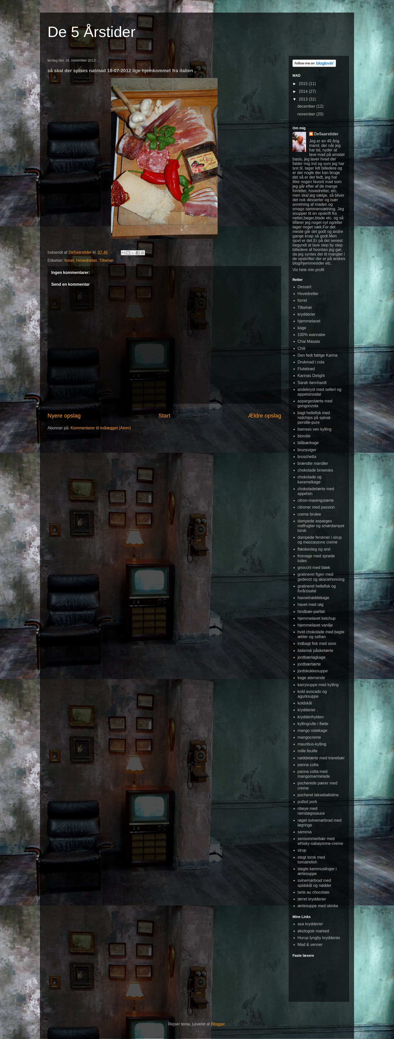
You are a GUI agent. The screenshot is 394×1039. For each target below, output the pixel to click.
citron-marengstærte (316, 500)
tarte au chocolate (313, 892)
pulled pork (307, 802)
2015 (304, 83)
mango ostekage (312, 730)
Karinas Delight (311, 375)
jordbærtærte (309, 664)
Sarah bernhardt (312, 383)
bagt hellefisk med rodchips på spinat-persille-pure (314, 418)
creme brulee (309, 514)
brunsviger (307, 450)
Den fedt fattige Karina (317, 355)
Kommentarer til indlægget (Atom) (101, 428)
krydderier (306, 314)
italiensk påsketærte (315, 650)
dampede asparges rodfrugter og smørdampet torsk (321, 526)
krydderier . (308, 710)
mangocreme (309, 737)
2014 (304, 91)
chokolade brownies (315, 470)
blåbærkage (308, 443)
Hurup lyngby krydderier (319, 938)
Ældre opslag (264, 415)
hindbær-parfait (311, 611)
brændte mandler (313, 463)
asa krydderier (310, 924)
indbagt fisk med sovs (317, 643)
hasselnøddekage (313, 598)
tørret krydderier (312, 899)
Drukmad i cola (311, 362)
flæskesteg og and (314, 549)
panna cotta (308, 765)
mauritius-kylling (312, 744)
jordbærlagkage (311, 657)
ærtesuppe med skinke (318, 906)
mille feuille (307, 751)
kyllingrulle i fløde (313, 724)
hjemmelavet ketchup (316, 618)
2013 (304, 99)
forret (69, 260)
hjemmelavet (309, 321)
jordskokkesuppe (313, 671)
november (306, 114)
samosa (305, 832)
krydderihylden (311, 717)
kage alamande (311, 678)
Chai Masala (309, 341)
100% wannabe (311, 335)
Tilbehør (106, 260)
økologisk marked (313, 931)
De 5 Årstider (91, 31)
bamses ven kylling (314, 429)
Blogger (218, 1024)
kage (302, 328)
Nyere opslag (64, 415)
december (306, 106)
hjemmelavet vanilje (315, 625)
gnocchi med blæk (314, 567)
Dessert (304, 287)
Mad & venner (310, 944)
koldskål (305, 703)
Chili (301, 348)
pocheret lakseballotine (318, 795)
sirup (302, 850)
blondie (304, 436)
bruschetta (307, 456)
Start (164, 415)
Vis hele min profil (308, 270)
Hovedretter (86, 260)
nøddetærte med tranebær (321, 758)
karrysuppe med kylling (318, 685)
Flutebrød (306, 369)
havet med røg (310, 604)
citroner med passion (316, 507)
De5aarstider (326, 134)
